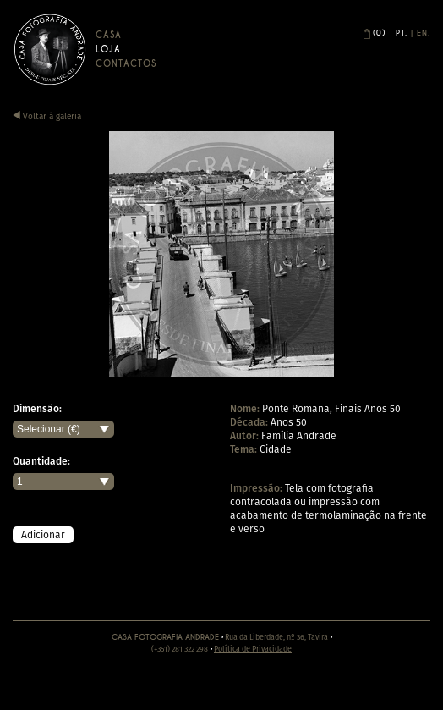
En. (423, 33)
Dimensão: (37, 409)
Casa (109, 35)
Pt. (401, 33)
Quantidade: (41, 461)
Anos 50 (289, 422)
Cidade (276, 449)
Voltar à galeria (47, 116)
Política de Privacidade (253, 648)
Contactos (126, 63)
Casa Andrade (50, 49)
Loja (108, 49)
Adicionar (43, 534)
